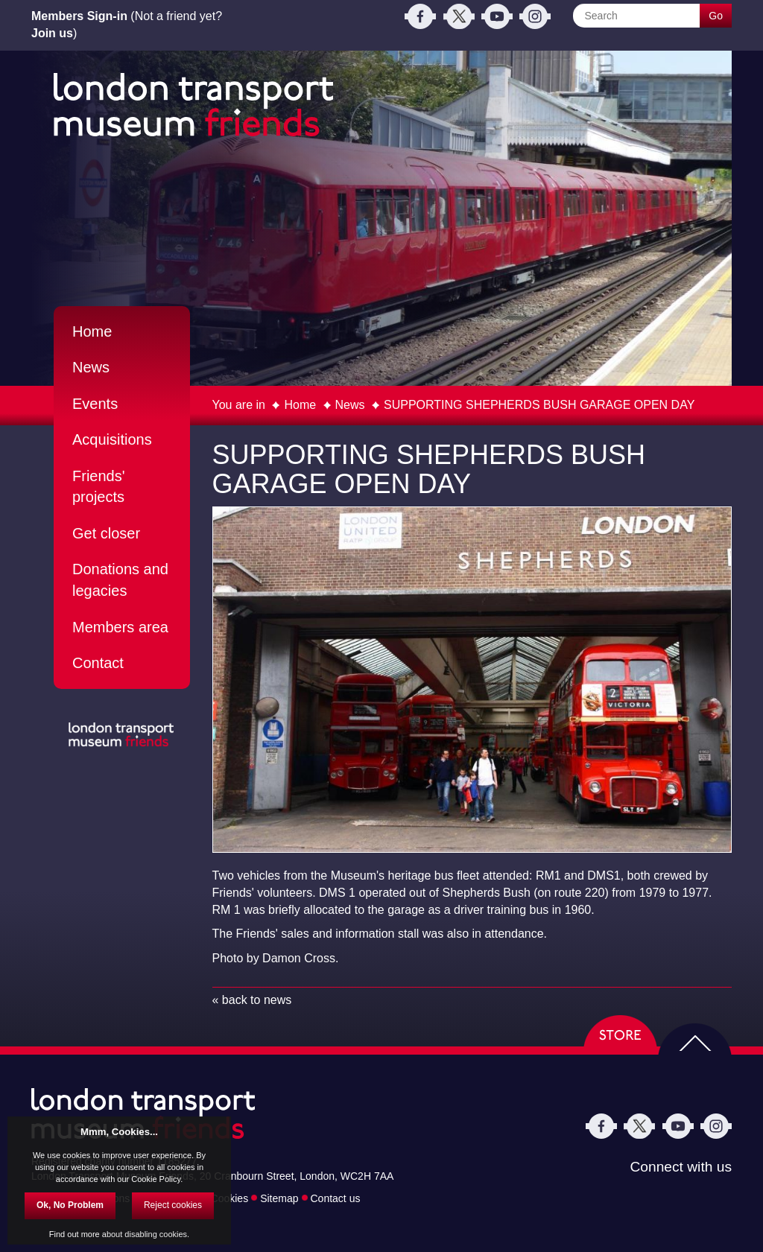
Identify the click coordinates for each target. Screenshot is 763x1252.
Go (716, 16)
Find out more (74, 1234)
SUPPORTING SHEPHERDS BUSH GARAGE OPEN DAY (539, 404)
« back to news (252, 1000)
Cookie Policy (155, 1179)
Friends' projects (98, 487)
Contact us (336, 1197)
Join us (52, 33)
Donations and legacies (120, 580)
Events (95, 403)
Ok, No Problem (70, 1205)
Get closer (106, 533)
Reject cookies (173, 1205)
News (350, 404)
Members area (120, 627)
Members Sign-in (79, 16)
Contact (98, 663)
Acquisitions (112, 439)
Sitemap (279, 1197)
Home (300, 404)
